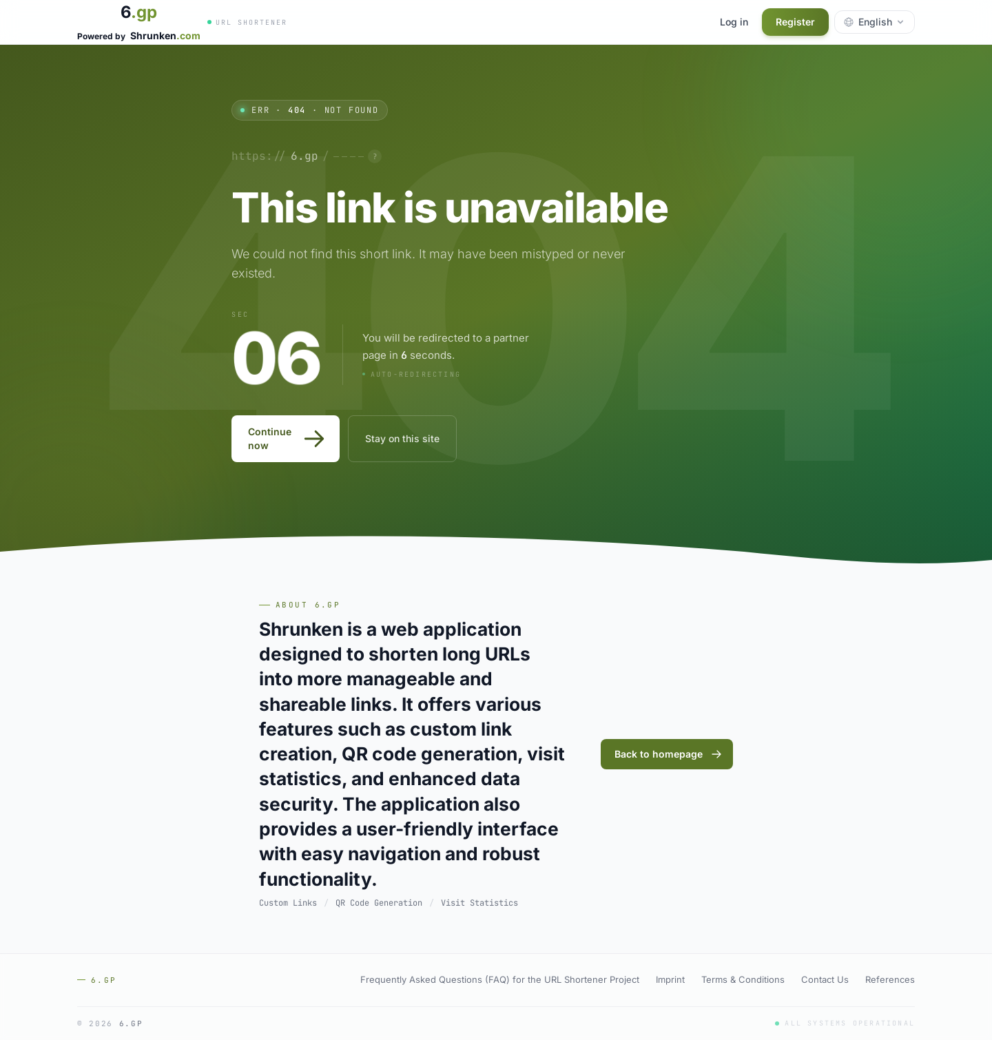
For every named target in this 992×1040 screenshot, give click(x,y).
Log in (734, 22)
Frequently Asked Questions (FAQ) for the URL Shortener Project (499, 979)
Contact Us (825, 979)
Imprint (670, 979)
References (890, 979)
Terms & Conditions (743, 979)
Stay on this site (402, 438)
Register (795, 22)
